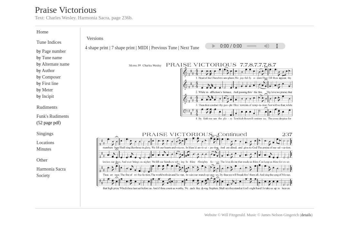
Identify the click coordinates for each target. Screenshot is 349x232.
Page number (54, 51)
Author (48, 70)
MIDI (143, 47)
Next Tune (189, 47)
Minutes (44, 149)
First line (50, 83)
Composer (51, 77)
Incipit (48, 96)
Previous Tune (164, 47)
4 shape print (96, 47)
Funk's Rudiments (53, 116)
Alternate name (55, 64)
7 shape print (123, 47)
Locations (45, 142)
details (306, 215)
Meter (47, 90)
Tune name (52, 57)
